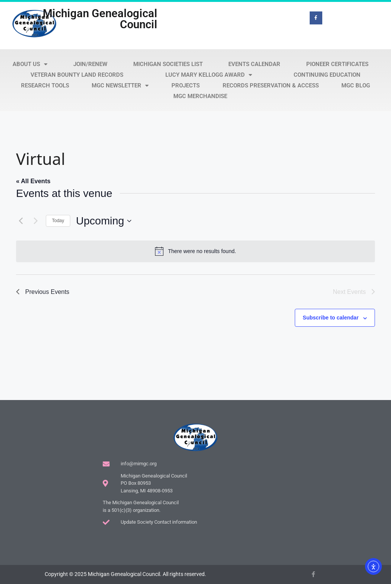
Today (58, 220)
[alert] (195, 251)
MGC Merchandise (200, 96)
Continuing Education (327, 74)
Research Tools (45, 85)
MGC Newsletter (120, 85)
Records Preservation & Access (271, 85)
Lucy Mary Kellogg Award (208, 74)
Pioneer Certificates (337, 64)
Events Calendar (254, 64)
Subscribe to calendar (331, 318)
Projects (185, 85)
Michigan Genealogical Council (100, 19)
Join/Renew (90, 64)
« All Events (33, 181)
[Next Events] (35, 221)
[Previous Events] (20, 221)
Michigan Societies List (168, 64)
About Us (30, 64)
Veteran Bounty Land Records (77, 74)
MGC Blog (355, 85)
